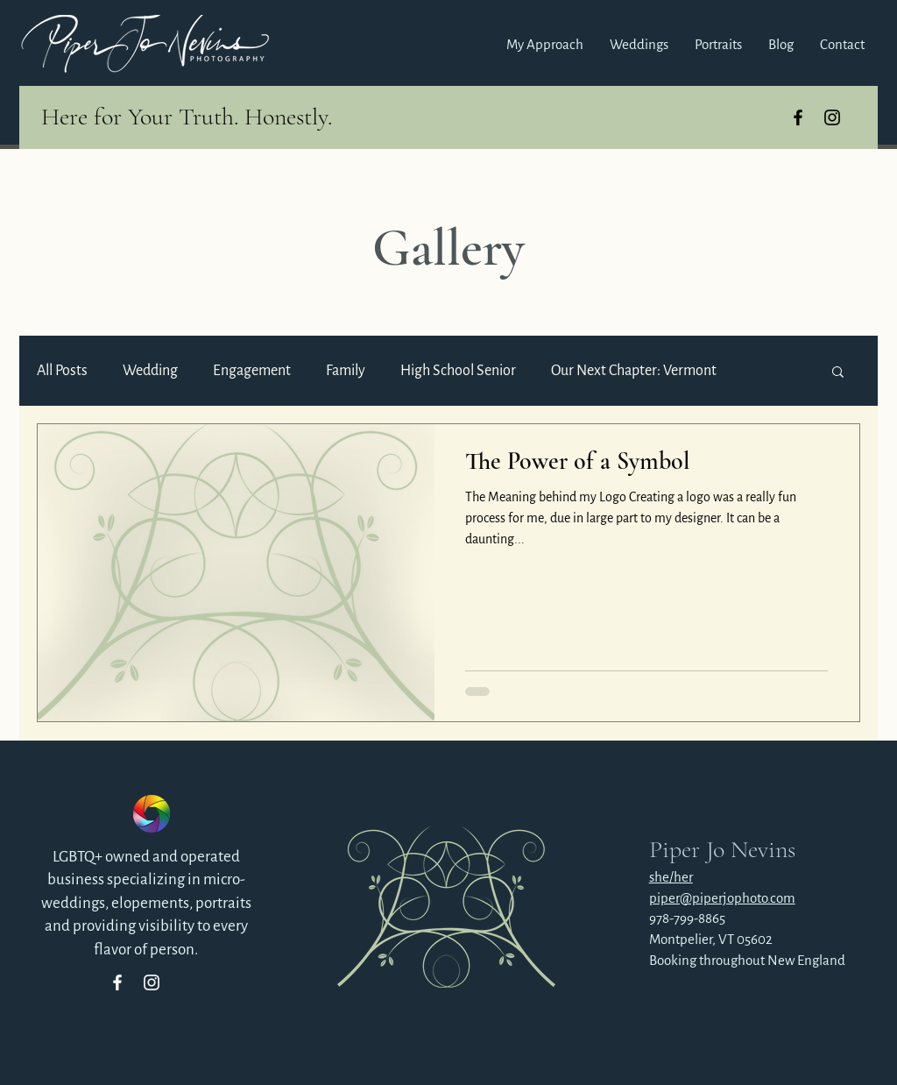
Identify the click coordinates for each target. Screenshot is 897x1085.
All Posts (62, 371)
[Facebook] (117, 982)
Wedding (150, 371)
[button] (639, 45)
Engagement (252, 371)
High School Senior (458, 371)
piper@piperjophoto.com (722, 897)
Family (345, 371)
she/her (671, 876)
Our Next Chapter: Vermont (634, 371)
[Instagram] (151, 982)
